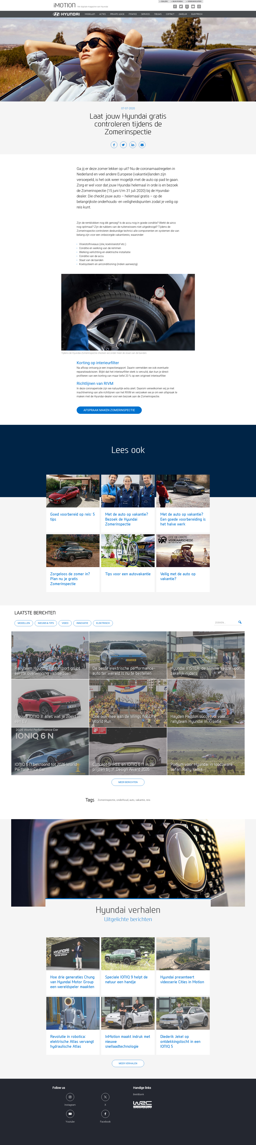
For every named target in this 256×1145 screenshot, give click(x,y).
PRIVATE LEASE (117, 14)
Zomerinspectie (106, 799)
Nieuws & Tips (46, 623)
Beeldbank (138, 1094)
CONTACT (170, 14)
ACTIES (102, 14)
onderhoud (122, 799)
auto (131, 799)
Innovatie (82, 623)
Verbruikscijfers (194, 1)
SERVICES (145, 14)
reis (148, 799)
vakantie (140, 799)
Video (65, 623)
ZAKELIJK (183, 14)
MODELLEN (90, 14)
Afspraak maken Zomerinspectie (109, 410)
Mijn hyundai (178, 1)
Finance (133, 14)
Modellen (24, 623)
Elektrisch (196, 14)
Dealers (164, 1)
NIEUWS (158, 14)
